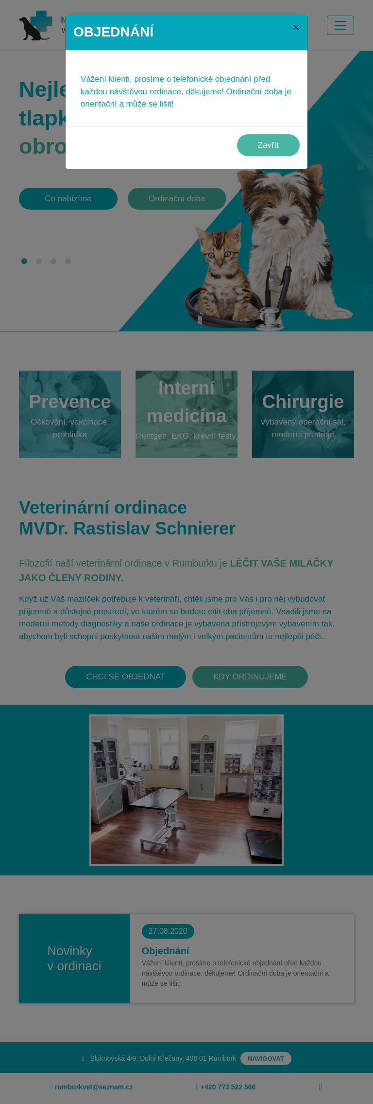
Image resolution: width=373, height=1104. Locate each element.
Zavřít (268, 145)
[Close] (296, 27)
